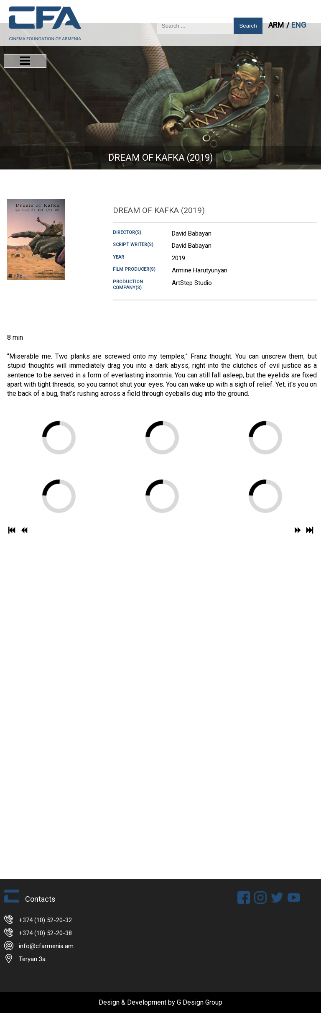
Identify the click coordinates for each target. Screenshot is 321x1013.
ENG (298, 25)
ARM (276, 25)
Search (248, 26)
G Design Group (199, 1002)
